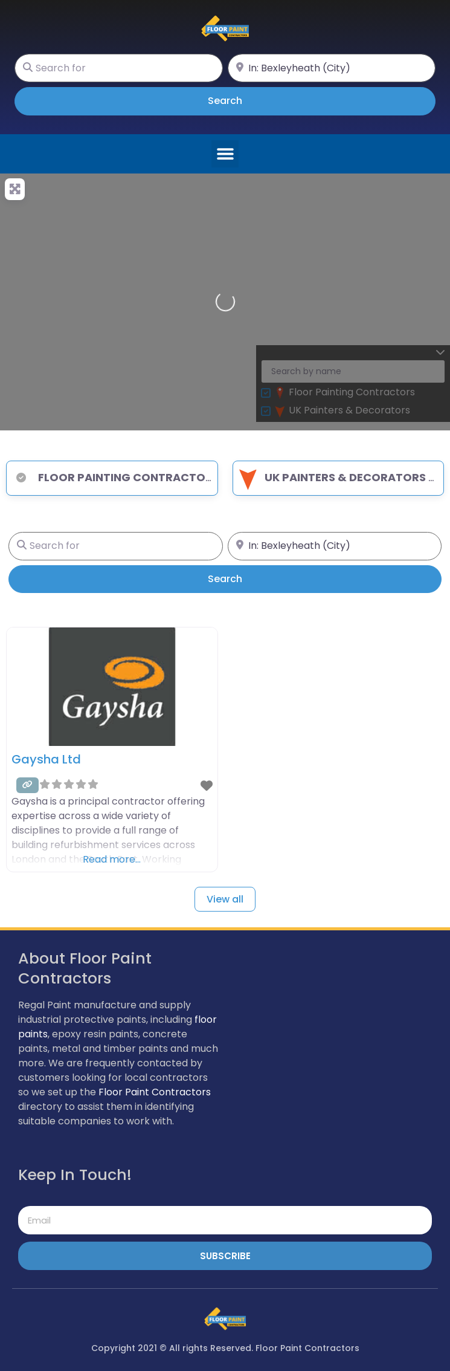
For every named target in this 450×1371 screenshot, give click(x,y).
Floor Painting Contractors (114, 477)
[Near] (332, 68)
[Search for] (118, 68)
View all (225, 899)
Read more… (112, 859)
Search (242, 100)
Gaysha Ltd (46, 759)
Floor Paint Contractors (154, 1092)
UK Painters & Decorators (331, 477)
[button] (225, 153)
